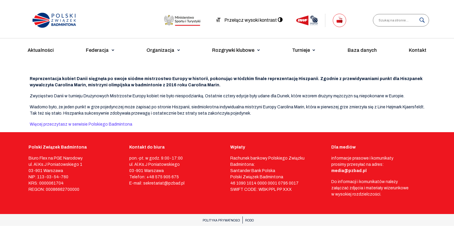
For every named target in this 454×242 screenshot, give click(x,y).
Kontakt (417, 50)
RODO (249, 220)
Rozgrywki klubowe (233, 50)
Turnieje (301, 50)
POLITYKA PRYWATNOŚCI (221, 220)
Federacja (97, 50)
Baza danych (362, 50)
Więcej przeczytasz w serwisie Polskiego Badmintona (81, 124)
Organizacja (160, 50)
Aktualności (41, 50)
